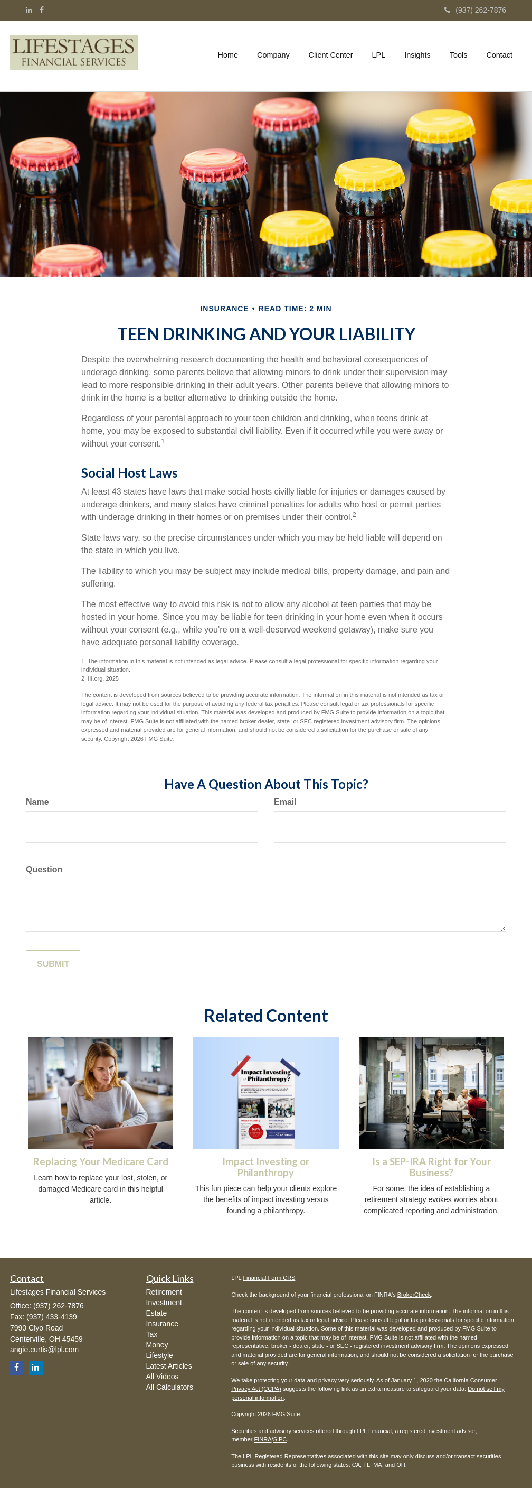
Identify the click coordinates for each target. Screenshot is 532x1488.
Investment (164, 1302)
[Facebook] (42, 10)
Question (44, 869)
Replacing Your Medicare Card (100, 1161)
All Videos (162, 1376)
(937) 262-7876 (475, 10)
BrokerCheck (414, 1294)
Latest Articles (169, 1366)
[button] (273, 54)
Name (37, 801)
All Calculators (169, 1387)
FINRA (263, 1439)
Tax (152, 1334)
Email (285, 801)
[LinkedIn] (29, 10)
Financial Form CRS (269, 1278)
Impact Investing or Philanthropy (265, 1167)
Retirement (164, 1292)
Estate (156, 1313)
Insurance (162, 1323)
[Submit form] (53, 964)
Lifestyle (159, 1355)
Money (157, 1345)
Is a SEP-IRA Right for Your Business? (431, 1167)
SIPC (280, 1439)
